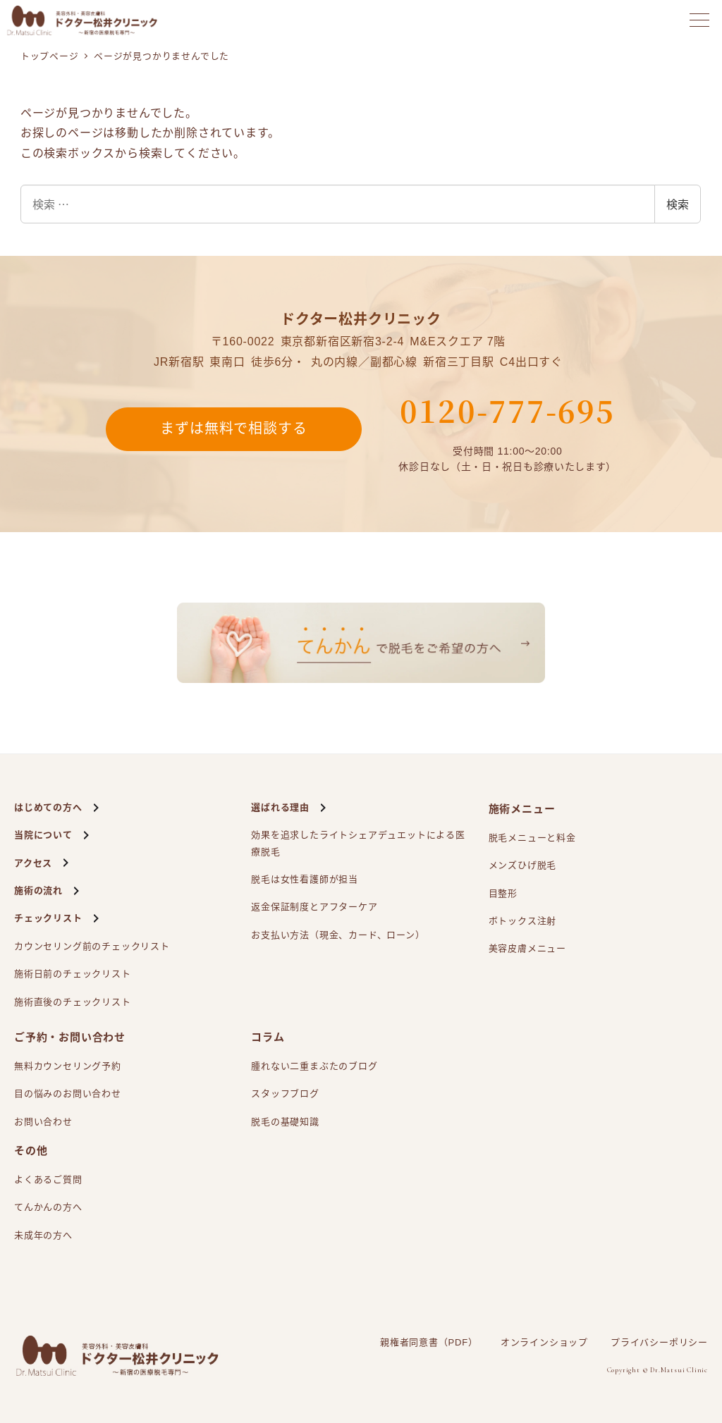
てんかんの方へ (48, 1207)
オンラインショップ (544, 1342)
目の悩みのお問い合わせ (67, 1093)
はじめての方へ (48, 807)
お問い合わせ (43, 1121)
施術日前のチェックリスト (72, 973)
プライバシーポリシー (659, 1342)
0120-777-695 (507, 410)
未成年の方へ (43, 1235)
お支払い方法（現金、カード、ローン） (337, 935)
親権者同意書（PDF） (429, 1342)
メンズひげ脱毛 (523, 865)
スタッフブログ (285, 1093)
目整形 (503, 893)
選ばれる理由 (280, 807)
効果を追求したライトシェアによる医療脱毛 (358, 841)
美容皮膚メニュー (527, 948)
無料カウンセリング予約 (67, 1066)
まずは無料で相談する (233, 429)
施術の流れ (38, 890)
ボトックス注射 (523, 921)
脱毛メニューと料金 (532, 837)
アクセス (33, 863)
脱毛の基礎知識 (285, 1121)
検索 (677, 203)
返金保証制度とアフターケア (314, 906)
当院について (43, 835)
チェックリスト (48, 918)
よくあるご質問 (48, 1179)
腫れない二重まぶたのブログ (314, 1066)
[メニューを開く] (699, 20)
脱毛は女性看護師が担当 (304, 879)
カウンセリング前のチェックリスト (92, 946)
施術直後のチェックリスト (72, 1002)
